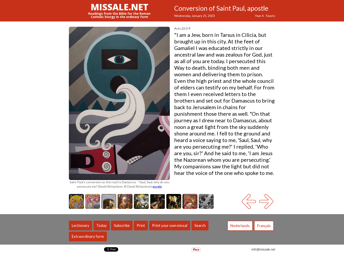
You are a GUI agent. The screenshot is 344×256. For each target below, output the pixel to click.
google (157, 186)
